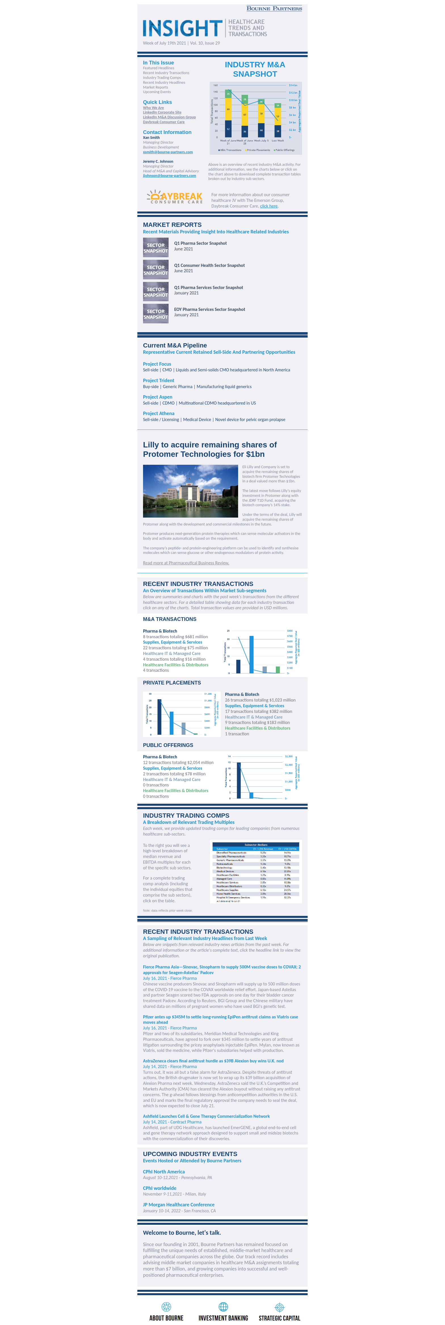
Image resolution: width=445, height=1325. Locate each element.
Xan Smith (151, 137)
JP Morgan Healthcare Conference (179, 1204)
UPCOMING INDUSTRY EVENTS (190, 1153)
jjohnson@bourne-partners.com (169, 175)
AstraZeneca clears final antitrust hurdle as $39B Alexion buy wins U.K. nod (213, 1061)
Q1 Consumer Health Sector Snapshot (209, 265)
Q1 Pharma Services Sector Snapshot (208, 287)
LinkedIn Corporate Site (162, 112)
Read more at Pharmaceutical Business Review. (186, 563)
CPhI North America (164, 1172)
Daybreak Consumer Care (164, 122)
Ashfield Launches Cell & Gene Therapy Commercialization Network (206, 1116)
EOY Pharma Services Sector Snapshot (209, 309)
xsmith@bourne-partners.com (168, 152)
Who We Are (153, 107)
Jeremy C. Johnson (158, 161)
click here (269, 206)
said (244, 1083)
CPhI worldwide (160, 1188)
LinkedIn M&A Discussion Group (169, 117)
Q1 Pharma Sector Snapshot (200, 243)
